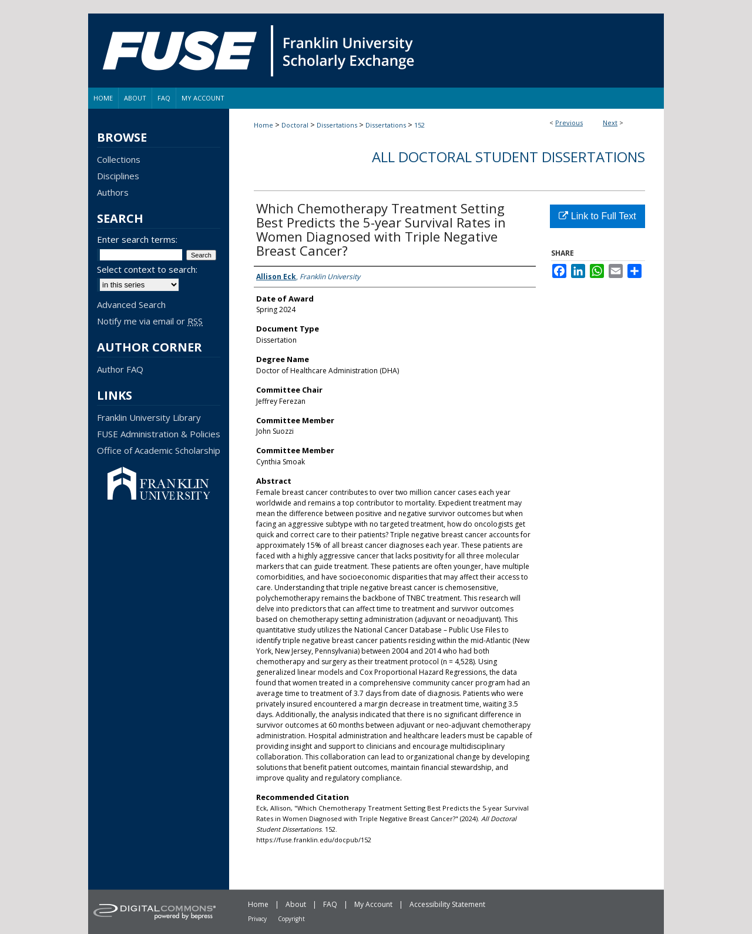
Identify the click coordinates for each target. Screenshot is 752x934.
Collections (118, 159)
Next (610, 122)
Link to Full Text (597, 216)
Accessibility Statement (447, 904)
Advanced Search (131, 304)
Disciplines (118, 176)
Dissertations (337, 124)
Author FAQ (120, 369)
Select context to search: (147, 269)
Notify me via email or (150, 321)
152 (419, 124)
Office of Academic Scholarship (158, 450)
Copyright (291, 919)
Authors (113, 192)
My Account (373, 904)
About (296, 904)
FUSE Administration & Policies (158, 434)
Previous (569, 122)
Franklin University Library (149, 417)
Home (263, 124)
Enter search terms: (137, 239)
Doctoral (294, 124)
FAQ (330, 904)
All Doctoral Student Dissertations (508, 156)
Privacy (257, 919)
